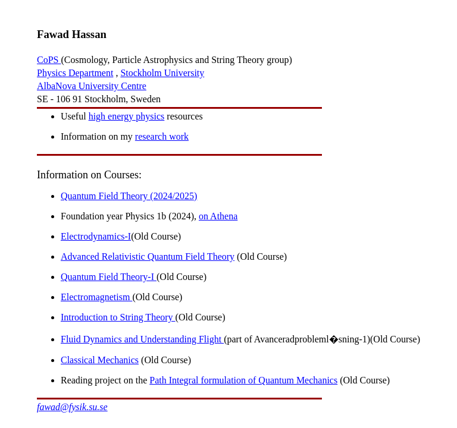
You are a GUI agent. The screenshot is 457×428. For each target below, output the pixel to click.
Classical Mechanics (100, 360)
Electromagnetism (96, 297)
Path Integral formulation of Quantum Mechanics (243, 380)
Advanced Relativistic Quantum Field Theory (147, 256)
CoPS (49, 60)
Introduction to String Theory (118, 317)
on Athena (218, 216)
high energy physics (127, 116)
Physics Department (75, 73)
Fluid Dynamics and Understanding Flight (142, 339)
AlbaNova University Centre (91, 86)
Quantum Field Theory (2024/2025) (129, 196)
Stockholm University (162, 73)
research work (162, 136)
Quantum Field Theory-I (108, 277)
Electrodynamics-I (96, 236)
